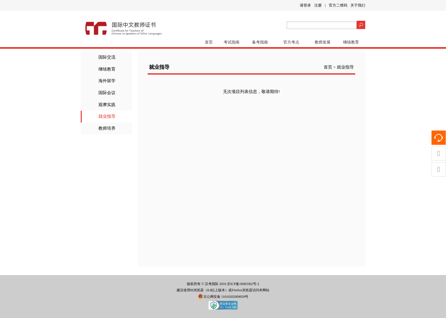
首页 (209, 42)
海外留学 (106, 81)
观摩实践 (106, 104)
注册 (318, 5)
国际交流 (106, 57)
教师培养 (106, 128)
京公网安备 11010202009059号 (223, 297)
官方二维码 (338, 5)
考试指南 (231, 42)
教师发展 (323, 42)
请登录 (305, 5)
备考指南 (260, 42)
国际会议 (106, 92)
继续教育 (351, 42)
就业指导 (106, 116)
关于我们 (357, 5)
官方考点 (291, 42)
